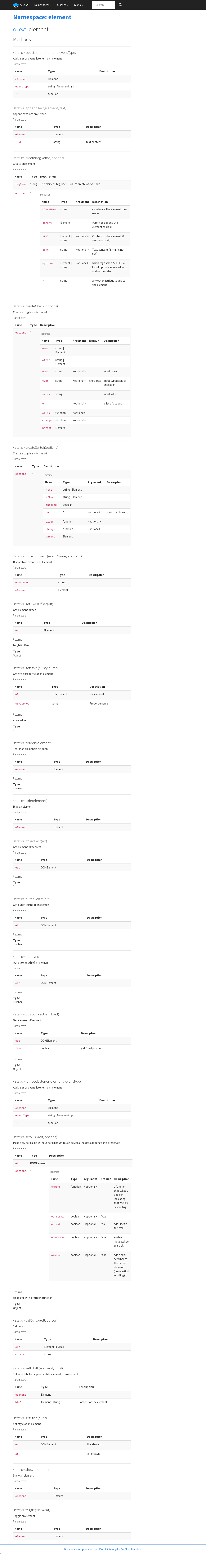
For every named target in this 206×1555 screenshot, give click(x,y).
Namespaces (43, 5)
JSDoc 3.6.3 (103, 1549)
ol (15, 29)
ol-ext (21, 5)
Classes (62, 5)
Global (78, 5)
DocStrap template (131, 1549)
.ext (22, 29)
